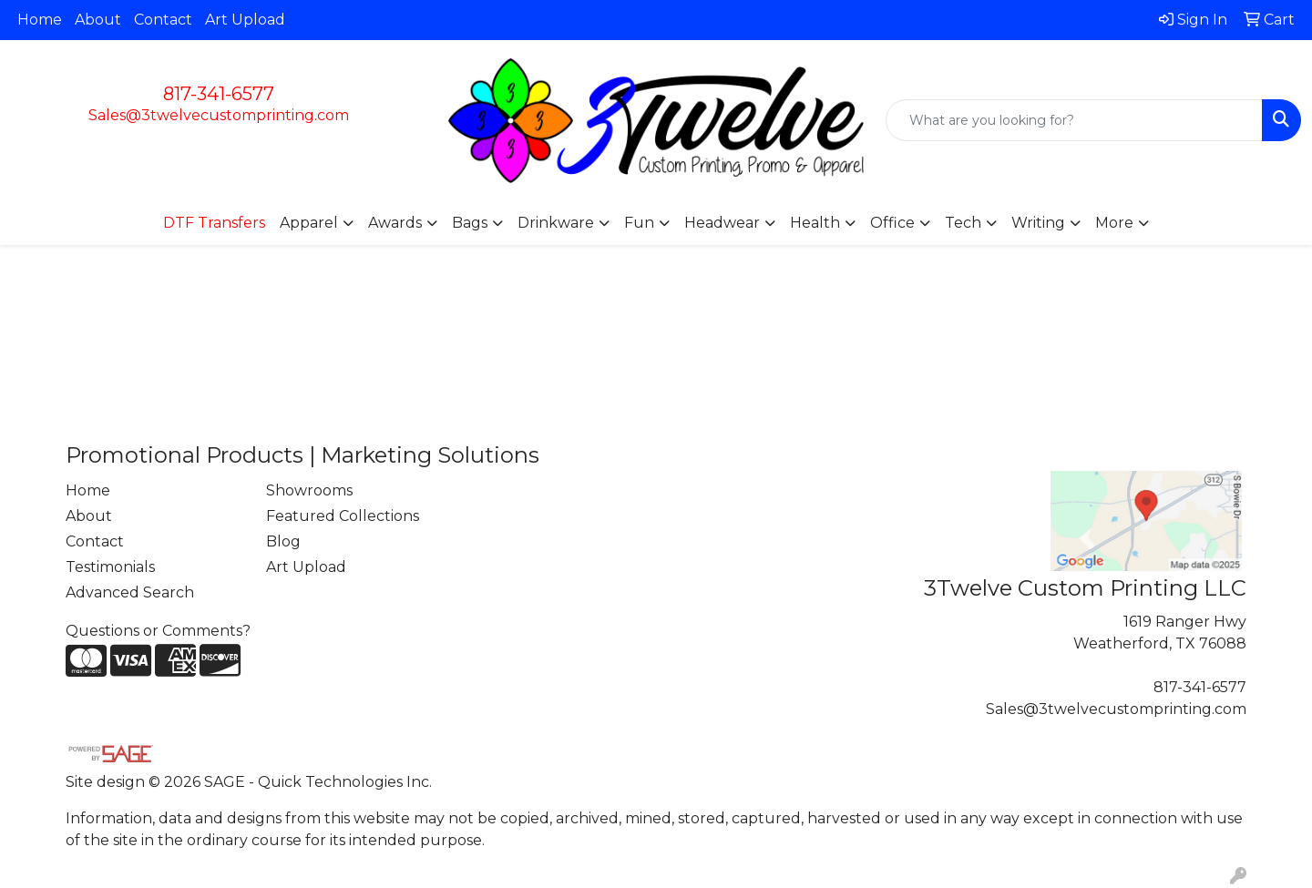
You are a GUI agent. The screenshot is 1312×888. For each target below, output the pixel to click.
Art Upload (245, 19)
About (98, 19)
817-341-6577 (218, 94)
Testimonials (110, 567)
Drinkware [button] (556, 222)
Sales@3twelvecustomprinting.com (218, 115)
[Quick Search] (1074, 120)
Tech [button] (963, 222)
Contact (163, 19)
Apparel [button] (309, 222)
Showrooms (309, 490)
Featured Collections (342, 516)
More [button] (1114, 222)
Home (39, 19)
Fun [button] (639, 222)
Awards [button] (395, 222)
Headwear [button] (722, 222)
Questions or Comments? (158, 630)
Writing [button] (1038, 222)
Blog (283, 541)
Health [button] (815, 222)
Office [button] (892, 222)
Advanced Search (130, 592)
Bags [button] (469, 222)
